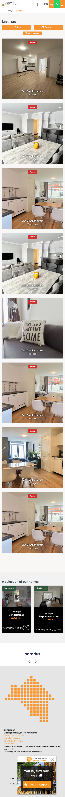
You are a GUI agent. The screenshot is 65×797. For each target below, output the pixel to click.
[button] (32, 33)
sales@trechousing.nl (13, 738)
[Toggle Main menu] (62, 4)
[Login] (38, 4)
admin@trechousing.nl (13, 741)
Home (12, 778)
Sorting (48, 27)
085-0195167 (9, 744)
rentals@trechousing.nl (14, 735)
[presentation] (29, 637)
